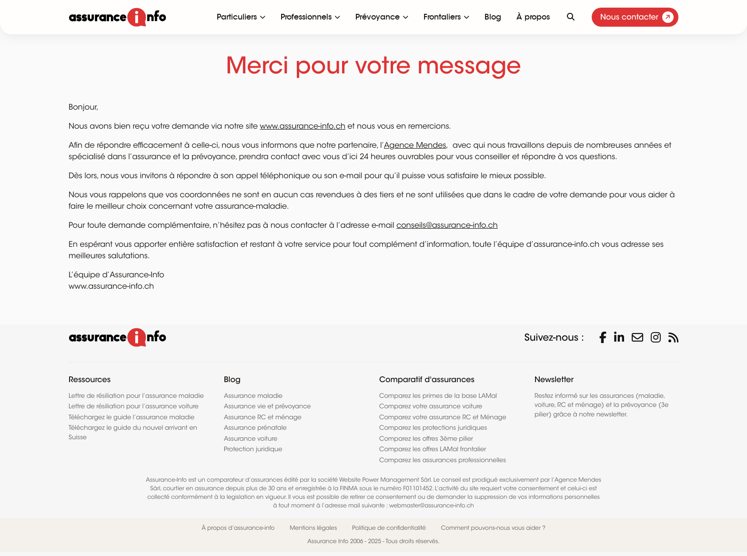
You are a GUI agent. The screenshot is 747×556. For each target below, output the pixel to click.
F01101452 (417, 488)
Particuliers (237, 17)
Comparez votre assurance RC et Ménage (442, 417)
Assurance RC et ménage (263, 417)
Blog (493, 17)
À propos (533, 17)
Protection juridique (253, 449)
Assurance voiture (250, 439)
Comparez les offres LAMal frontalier (432, 449)
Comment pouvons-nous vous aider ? (493, 528)
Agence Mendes (415, 145)
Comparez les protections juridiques (433, 428)
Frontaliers (442, 17)
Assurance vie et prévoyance (267, 406)
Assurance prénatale (255, 428)
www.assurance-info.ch (302, 126)
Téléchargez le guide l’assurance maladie (131, 417)
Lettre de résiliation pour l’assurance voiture (134, 406)
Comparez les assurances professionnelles (442, 460)
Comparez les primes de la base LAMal (438, 396)
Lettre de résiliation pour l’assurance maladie (136, 396)
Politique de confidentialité (389, 528)
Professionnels (306, 17)
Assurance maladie (253, 396)
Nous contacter (637, 17)
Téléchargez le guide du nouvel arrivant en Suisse (133, 432)
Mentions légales (313, 528)
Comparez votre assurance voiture (430, 406)
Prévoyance (377, 17)
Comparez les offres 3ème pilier (426, 439)
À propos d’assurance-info (238, 528)
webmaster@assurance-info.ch (431, 505)
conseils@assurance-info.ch (447, 225)
